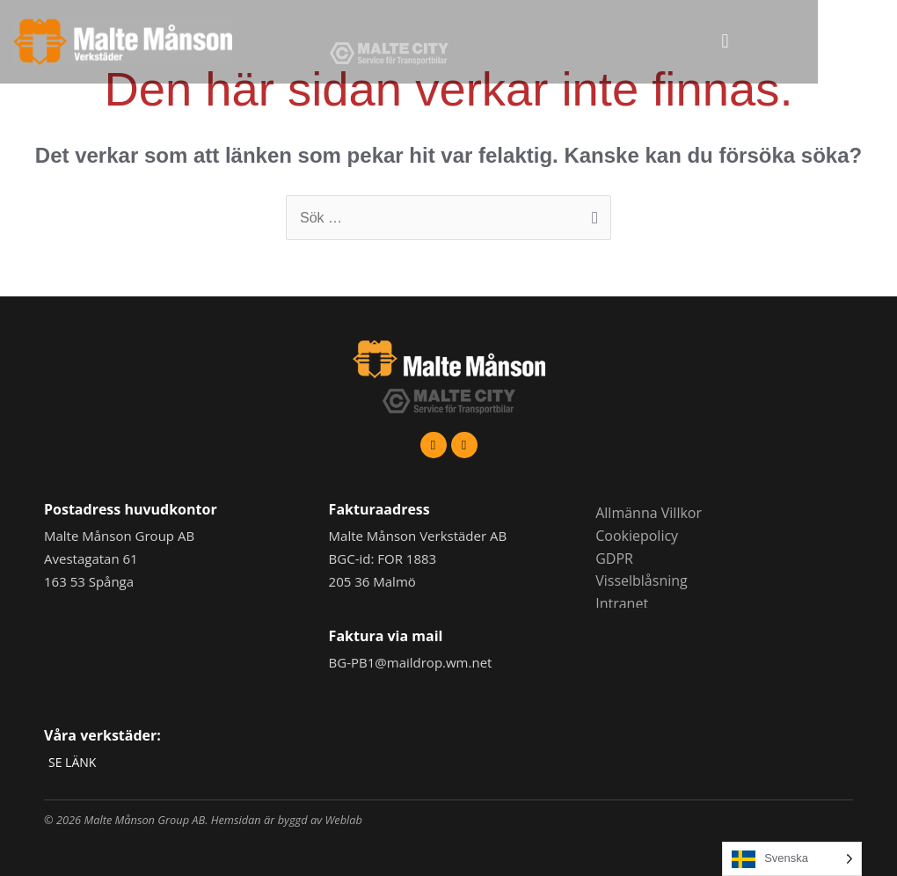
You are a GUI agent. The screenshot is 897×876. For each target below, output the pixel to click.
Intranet (621, 603)
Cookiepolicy (636, 535)
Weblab (343, 820)
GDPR (614, 558)
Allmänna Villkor (648, 512)
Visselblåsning (641, 580)
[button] (796, 41)
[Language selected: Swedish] (792, 859)
